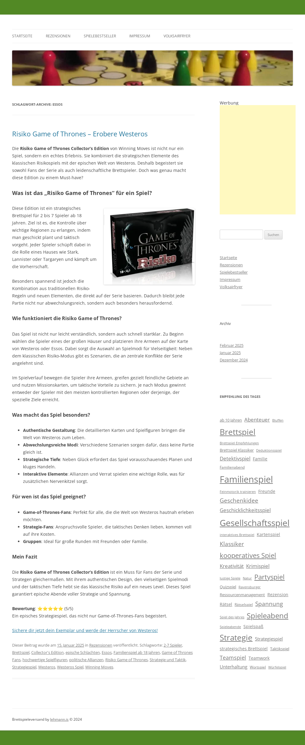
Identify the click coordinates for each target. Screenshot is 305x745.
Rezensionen (58, 36)
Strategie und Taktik (168, 659)
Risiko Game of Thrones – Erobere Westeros (79, 133)
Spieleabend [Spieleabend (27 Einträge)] (267, 615)
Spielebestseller (100, 36)
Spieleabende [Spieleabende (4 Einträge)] (230, 627)
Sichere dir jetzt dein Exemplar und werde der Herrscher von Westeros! (85, 630)
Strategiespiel (24, 667)
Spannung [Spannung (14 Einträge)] (269, 604)
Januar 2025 (230, 352)
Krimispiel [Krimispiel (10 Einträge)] (257, 565)
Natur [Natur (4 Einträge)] (247, 578)
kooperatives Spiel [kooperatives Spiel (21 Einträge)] (248, 555)
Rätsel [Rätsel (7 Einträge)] (226, 604)
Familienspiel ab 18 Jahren (137, 652)
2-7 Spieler (173, 645)
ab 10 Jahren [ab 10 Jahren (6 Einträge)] (231, 420)
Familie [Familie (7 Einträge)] (260, 459)
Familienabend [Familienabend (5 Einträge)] (232, 467)
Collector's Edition (47, 652)
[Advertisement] (258, 159)
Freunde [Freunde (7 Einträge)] (266, 491)
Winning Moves (99, 667)
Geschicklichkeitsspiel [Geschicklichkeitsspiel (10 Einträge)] (245, 510)
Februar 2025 (231, 345)
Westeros (46, 667)
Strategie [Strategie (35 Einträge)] (236, 637)
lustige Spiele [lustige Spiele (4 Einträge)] (230, 578)
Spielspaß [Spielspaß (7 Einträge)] (253, 626)
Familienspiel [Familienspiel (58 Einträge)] (246, 479)
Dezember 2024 (234, 360)
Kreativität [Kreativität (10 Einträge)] (232, 565)
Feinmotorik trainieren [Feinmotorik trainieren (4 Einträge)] (238, 492)
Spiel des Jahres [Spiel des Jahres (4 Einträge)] (232, 617)
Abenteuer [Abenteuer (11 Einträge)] (257, 419)
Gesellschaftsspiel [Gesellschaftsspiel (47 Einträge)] (255, 522)
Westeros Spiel (70, 667)
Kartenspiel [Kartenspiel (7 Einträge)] (268, 534)
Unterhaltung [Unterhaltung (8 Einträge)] (233, 667)
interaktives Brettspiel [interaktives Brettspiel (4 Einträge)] (237, 535)
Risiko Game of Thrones (126, 659)
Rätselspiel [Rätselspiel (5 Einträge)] (244, 604)
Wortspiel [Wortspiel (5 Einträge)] (258, 667)
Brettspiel (20, 652)
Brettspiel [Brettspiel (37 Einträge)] (238, 431)
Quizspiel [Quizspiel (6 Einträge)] (228, 587)
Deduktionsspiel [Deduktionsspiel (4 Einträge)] (269, 450)
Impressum (139, 36)
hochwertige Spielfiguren (44, 659)
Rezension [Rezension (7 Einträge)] (277, 594)
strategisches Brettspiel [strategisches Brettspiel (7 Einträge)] (244, 648)
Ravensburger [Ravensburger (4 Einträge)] (250, 587)
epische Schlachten (83, 652)
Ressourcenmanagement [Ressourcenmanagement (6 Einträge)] (242, 594)
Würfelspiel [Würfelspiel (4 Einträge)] (277, 667)
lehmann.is (59, 719)
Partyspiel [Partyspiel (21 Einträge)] (269, 576)
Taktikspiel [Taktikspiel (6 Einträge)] (279, 648)
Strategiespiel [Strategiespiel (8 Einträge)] (269, 639)
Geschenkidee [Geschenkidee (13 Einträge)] (239, 500)
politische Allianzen (86, 659)
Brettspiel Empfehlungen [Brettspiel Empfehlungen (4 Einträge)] (239, 443)
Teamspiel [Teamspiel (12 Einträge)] (233, 657)
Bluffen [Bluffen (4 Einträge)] (277, 420)
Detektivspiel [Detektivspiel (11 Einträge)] (235, 458)
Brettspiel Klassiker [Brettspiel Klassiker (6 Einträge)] (237, 450)
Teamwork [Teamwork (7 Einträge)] (259, 658)
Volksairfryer (177, 36)
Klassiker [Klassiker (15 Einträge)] (232, 544)
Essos (107, 652)
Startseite (22, 36)
